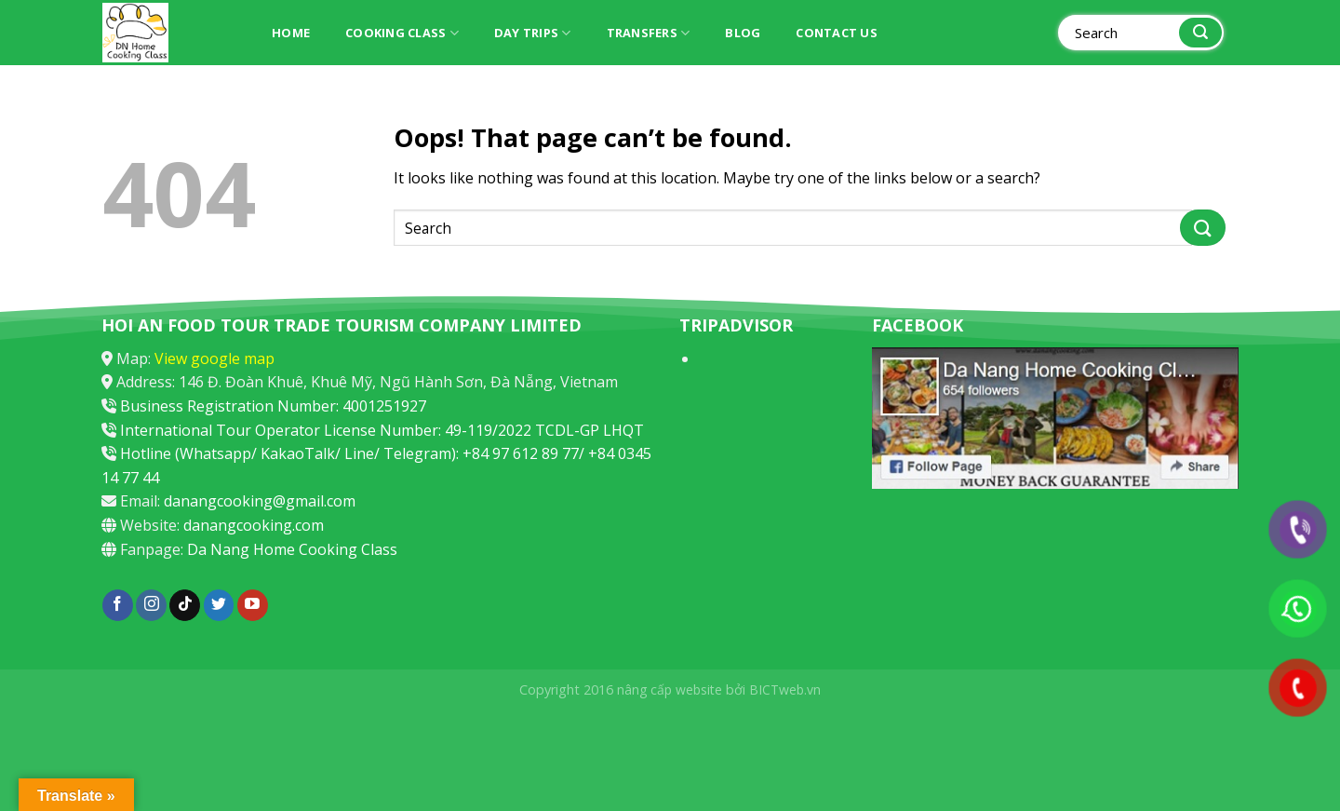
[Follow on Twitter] (219, 605)
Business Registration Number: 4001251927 (273, 406)
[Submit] (1200, 33)
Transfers (648, 33)
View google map (214, 358)
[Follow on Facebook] (117, 605)
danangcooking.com (253, 525)
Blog (742, 32)
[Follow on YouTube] (252, 605)
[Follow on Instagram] (151, 605)
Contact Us (837, 32)
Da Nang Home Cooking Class (292, 549)
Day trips (532, 33)
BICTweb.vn (785, 689)
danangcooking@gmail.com (259, 501)
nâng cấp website (669, 689)
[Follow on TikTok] (184, 605)
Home (291, 32)
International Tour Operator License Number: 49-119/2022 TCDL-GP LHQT (382, 430)
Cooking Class (402, 33)
